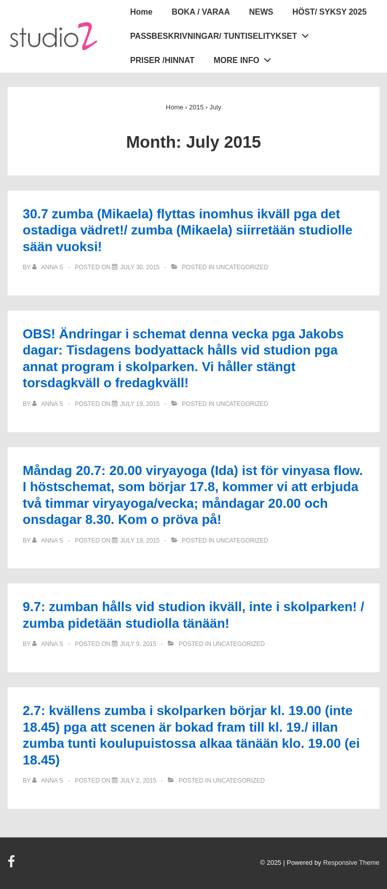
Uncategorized (242, 267)
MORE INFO (245, 58)
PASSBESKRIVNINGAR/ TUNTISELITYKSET (222, 33)
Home (141, 12)
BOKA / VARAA (201, 12)
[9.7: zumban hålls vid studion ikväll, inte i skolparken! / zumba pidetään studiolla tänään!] (138, 643)
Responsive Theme (351, 862)
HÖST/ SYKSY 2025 (329, 12)
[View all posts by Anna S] (48, 267)
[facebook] (13, 865)
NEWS (261, 12)
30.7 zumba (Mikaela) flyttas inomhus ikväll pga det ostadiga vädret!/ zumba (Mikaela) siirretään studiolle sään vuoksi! (188, 230)
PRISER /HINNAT (162, 60)
